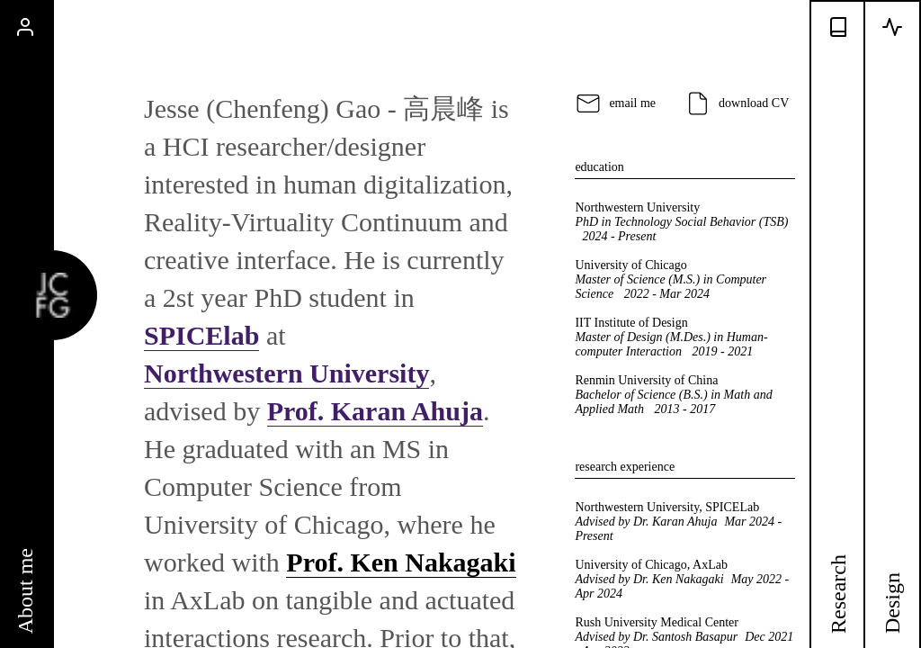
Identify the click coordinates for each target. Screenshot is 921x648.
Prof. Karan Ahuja (375, 411)
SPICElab (201, 335)
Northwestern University (286, 373)
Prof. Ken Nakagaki (400, 562)
